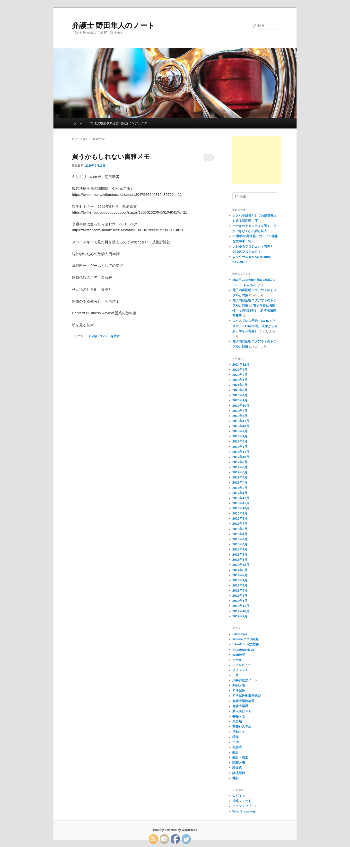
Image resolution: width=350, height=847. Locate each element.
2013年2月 (239, 595)
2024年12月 (240, 364)
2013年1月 (239, 601)
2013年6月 (239, 590)
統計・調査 (240, 757)
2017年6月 (239, 472)
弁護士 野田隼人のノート (113, 25)
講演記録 (238, 773)
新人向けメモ (241, 711)
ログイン (238, 796)
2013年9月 (239, 580)
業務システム (241, 726)
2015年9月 (239, 539)
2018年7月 (239, 436)
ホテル (237, 660)
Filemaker (239, 634)
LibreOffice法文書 (245, 644)
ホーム (78, 123)
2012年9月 (239, 616)
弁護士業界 (240, 706)
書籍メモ (238, 716)
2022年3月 (239, 369)
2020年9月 (239, 390)
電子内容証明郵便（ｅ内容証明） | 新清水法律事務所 (254, 310)
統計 (235, 752)
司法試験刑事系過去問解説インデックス (118, 123)
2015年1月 (239, 559)
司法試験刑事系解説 (246, 696)
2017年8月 (239, 467)
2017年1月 (239, 493)
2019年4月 (239, 416)
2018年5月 (239, 441)
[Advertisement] (256, 160)
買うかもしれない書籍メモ (111, 156)
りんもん (250, 285)
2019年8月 (239, 411)
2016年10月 (240, 508)
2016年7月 (239, 523)
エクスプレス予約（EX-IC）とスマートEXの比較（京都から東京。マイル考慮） (255, 326)
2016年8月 (239, 518)
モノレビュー (241, 665)
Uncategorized (243, 649)
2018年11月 (240, 421)
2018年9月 (239, 431)
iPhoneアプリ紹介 (245, 639)
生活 (235, 742)
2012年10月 (240, 611)
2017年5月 (239, 477)
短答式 (237, 747)
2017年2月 (239, 488)
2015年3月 (239, 549)
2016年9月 (239, 513)
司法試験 (238, 691)
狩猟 (235, 737)
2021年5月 (239, 385)
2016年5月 (239, 529)
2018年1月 (239, 447)
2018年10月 (240, 426)
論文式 (237, 767)
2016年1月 (239, 534)
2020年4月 (239, 395)
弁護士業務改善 (243, 701)
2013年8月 (239, 585)
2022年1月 (239, 380)
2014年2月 (239, 575)
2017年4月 (239, 482)
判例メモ (238, 685)
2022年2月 (239, 375)
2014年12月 (240, 565)
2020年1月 (239, 400)
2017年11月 (240, 452)
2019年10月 (240, 405)
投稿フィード (241, 801)
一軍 (235, 675)
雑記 (235, 778)
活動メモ (238, 732)
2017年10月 (240, 457)
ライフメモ (240, 670)
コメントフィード (245, 806)
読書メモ (238, 762)
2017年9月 (239, 462)
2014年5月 (239, 570)
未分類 (92, 336)
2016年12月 (240, 498)
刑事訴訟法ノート (245, 680)
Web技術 (238, 655)
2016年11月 (240, 503)
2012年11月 (240, 606)
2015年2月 (239, 554)
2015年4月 (239, 544)
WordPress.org (243, 811)
